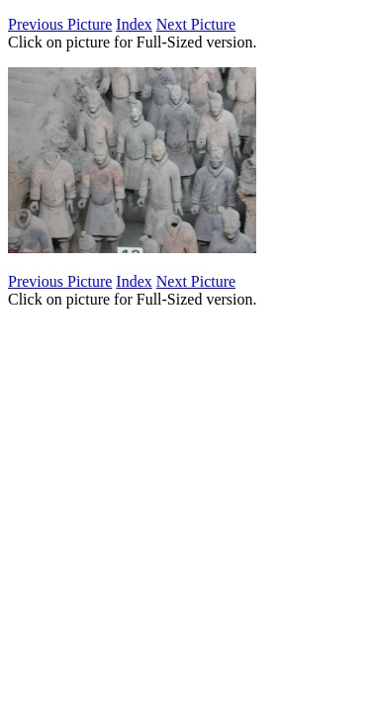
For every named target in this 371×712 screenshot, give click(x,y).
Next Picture (195, 24)
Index (133, 24)
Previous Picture (60, 24)
